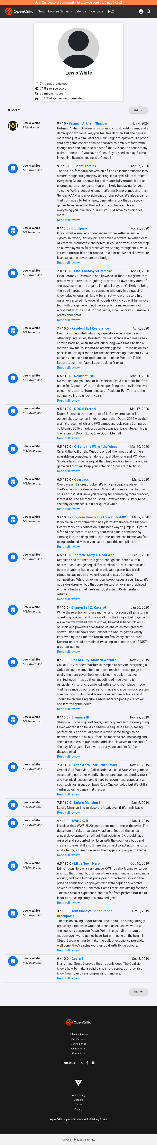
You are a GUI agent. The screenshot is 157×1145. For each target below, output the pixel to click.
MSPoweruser (32, 170)
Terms (78, 1104)
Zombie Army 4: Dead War (94, 555)
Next (138, 110)
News (42, 11)
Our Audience (78, 1043)
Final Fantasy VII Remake (93, 271)
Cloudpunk (79, 228)
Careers (78, 1099)
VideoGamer (31, 127)
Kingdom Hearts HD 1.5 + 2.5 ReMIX (99, 517)
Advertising (78, 1095)
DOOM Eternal (85, 409)
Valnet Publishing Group (92, 1119)
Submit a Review (78, 1034)
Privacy (78, 1109)
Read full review (68, 220)
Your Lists (97, 11)
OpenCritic (56, 1119)
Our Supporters (78, 1048)
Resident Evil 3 (85, 376)
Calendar (82, 11)
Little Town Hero (87, 863)
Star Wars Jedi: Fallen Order (95, 765)
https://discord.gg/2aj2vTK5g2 (99, 2)
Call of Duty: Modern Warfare (93, 660)
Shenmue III (80, 717)
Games (60, 11)
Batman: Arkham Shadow (88, 123)
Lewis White (31, 123)
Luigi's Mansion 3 (87, 803)
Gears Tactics (85, 166)
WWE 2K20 (79, 821)
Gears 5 (77, 959)
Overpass (81, 479)
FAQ (112, 11)
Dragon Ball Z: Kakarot (88, 607)
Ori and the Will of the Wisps (96, 446)
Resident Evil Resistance (90, 328)
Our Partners (78, 1039)
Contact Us (78, 1053)
